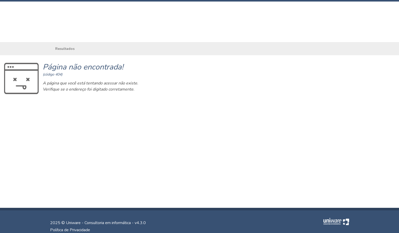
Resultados (65, 48)
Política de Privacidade (70, 230)
